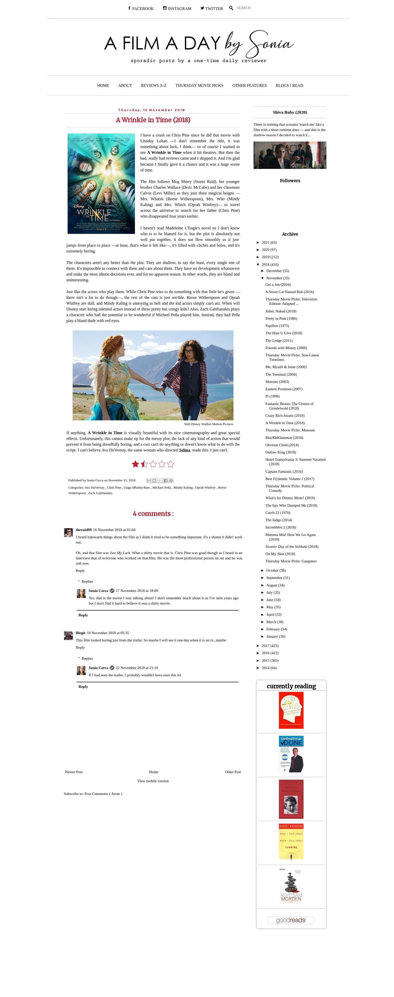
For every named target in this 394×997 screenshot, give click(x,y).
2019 (266, 257)
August (272, 585)
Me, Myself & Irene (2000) (286, 367)
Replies (87, 581)
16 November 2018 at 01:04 (114, 530)
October (272, 570)
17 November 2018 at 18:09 (137, 591)
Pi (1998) (273, 396)
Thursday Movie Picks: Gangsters (291, 561)
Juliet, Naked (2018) (281, 311)
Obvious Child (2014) (282, 445)
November (274, 278)
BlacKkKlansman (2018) (284, 438)
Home (154, 772)
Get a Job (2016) (278, 285)
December (274, 271)
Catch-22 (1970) (278, 513)
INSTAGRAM (177, 8)
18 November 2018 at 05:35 (108, 633)
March (271, 622)
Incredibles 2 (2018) (281, 527)
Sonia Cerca (98, 591)
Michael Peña (162, 487)
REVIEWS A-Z (153, 85)
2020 (266, 250)
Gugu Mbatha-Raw (137, 487)
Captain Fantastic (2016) (284, 472)
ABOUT (125, 85)
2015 (266, 660)
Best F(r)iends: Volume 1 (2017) (290, 479)
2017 (266, 646)
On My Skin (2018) (280, 554)
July (270, 592)
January (272, 636)
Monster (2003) (277, 382)
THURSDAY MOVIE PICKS (199, 85)
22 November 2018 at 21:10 (137, 668)
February (273, 629)
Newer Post (74, 772)
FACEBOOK (140, 8)
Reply (80, 571)
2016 (266, 653)
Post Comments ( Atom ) (103, 794)
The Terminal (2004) (281, 374)
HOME (103, 85)
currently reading (291, 686)
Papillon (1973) (277, 326)
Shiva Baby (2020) (290, 112)
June (270, 600)
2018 (266, 264)
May (270, 607)
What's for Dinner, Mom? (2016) (290, 498)
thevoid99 (84, 530)
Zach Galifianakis (100, 493)
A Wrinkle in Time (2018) (285, 423)
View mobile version (153, 781)
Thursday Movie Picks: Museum (290, 430)
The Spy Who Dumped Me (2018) (291, 505)
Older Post (233, 772)
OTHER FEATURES (249, 85)
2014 (266, 668)
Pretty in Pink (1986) (281, 318)
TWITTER (211, 8)
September (274, 578)
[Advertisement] (106, 966)
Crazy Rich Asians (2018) (285, 416)
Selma (184, 450)
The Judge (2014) (279, 520)
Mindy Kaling (184, 487)
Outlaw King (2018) (281, 452)
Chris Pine (114, 487)
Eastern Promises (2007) (284, 389)
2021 (266, 242)
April (270, 615)
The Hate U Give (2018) (284, 333)
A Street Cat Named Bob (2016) (290, 292)
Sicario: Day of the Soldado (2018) (292, 547)
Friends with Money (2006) (286, 348)
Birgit (80, 633)
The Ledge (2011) (279, 341)
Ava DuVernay (94, 487)
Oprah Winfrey (206, 487)
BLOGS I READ (289, 85)
